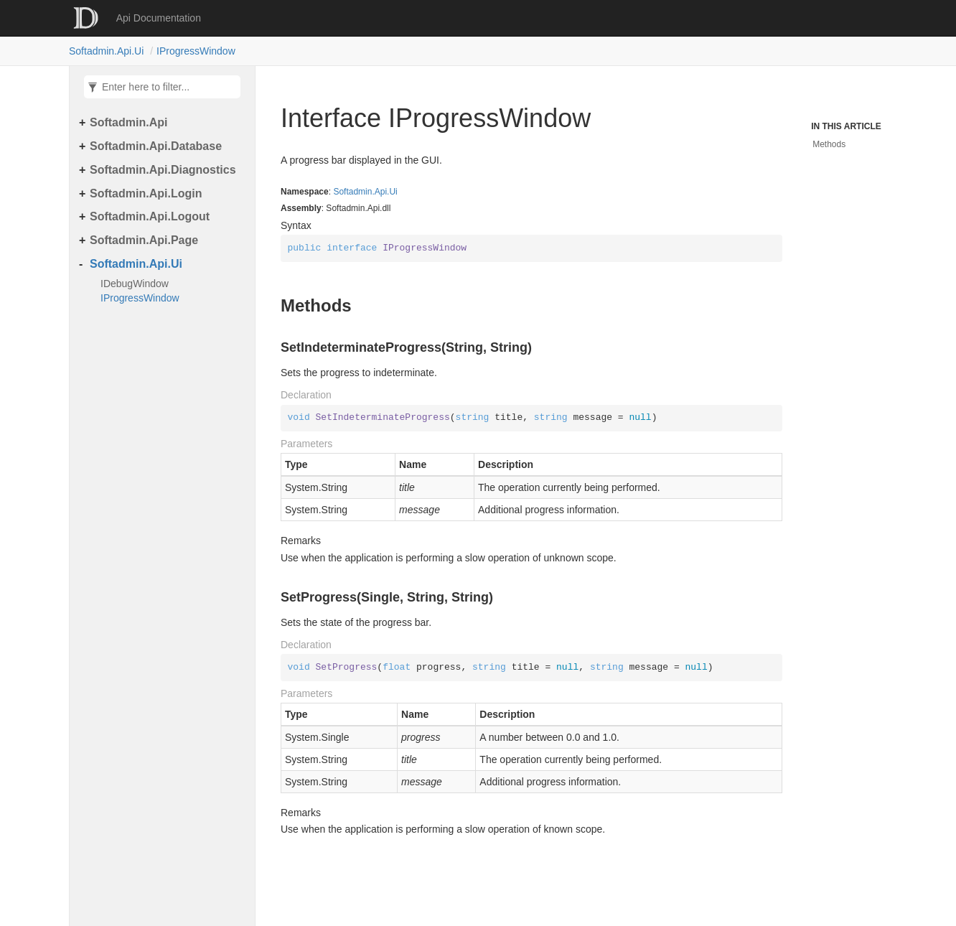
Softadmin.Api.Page (144, 240)
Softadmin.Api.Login (146, 193)
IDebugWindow (134, 283)
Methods (828, 144)
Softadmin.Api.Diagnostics (163, 170)
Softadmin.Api (128, 122)
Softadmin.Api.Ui (106, 51)
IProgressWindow (195, 51)
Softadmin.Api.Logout (150, 216)
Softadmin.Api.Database (156, 146)
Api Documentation (158, 18)
